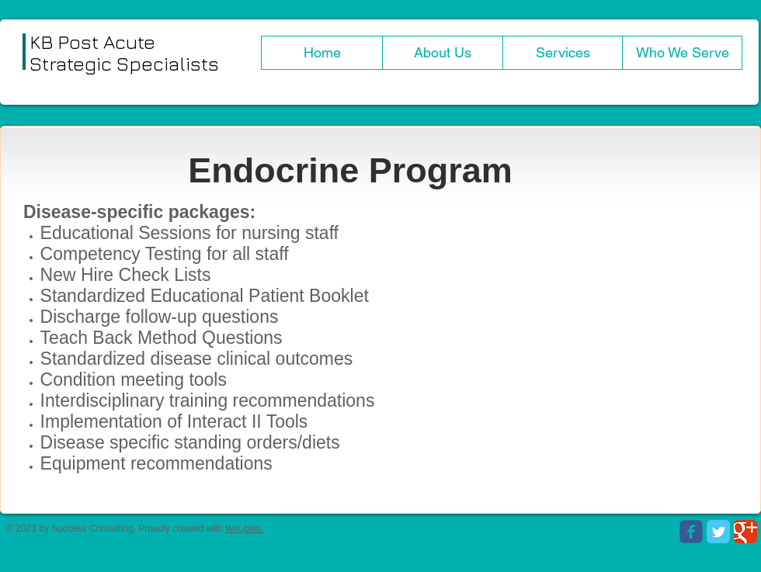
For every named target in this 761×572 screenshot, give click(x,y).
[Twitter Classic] (718, 531)
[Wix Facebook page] (691, 531)
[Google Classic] (745, 531)
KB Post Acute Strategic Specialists (124, 52)
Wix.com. (244, 528)
